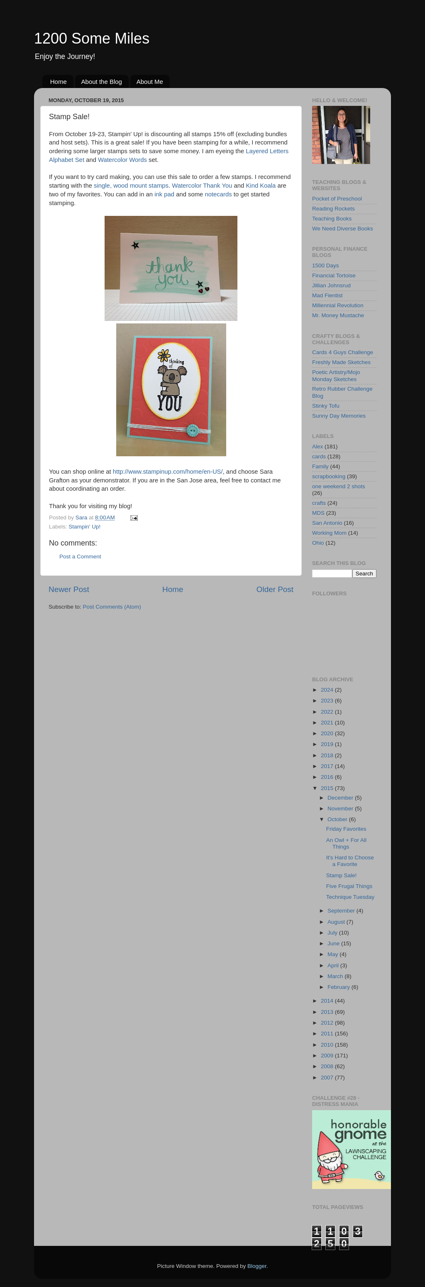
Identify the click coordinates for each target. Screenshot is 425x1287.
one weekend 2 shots (338, 486)
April (333, 965)
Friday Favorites (346, 829)
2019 (328, 744)
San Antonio (327, 523)
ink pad (165, 194)
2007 (328, 1077)
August (337, 922)
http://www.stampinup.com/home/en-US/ (168, 471)
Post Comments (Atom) (112, 607)
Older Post (274, 589)
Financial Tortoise (334, 275)
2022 (328, 712)
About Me (150, 81)
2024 (328, 690)
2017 (328, 766)
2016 (328, 777)
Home (58, 81)
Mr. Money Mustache (338, 315)
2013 (328, 1012)
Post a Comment (80, 556)
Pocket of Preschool (337, 199)
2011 (328, 1033)
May (333, 954)
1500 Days (325, 265)
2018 (328, 755)
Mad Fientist (327, 295)
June (334, 943)
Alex (317, 446)
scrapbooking (328, 476)
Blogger (256, 1266)
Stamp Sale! (341, 875)
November (341, 808)
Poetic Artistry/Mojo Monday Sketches (336, 375)
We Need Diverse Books (342, 228)
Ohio (318, 543)
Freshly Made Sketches (341, 362)
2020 (328, 733)
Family (320, 466)
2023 (328, 700)
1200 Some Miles (91, 38)
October (338, 819)
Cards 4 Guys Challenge (342, 352)
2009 (328, 1055)
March (335, 976)
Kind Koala (261, 185)
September (342, 911)
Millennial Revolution (338, 305)
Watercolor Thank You (202, 185)
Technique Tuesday (350, 897)
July (333, 933)
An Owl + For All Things (346, 843)
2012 (328, 1023)
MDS (318, 513)
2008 (328, 1066)
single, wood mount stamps (131, 185)
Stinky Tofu (326, 406)
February (339, 987)
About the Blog (101, 81)
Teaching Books (332, 218)
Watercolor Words (122, 160)
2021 (328, 722)
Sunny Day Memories (339, 416)
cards (319, 456)
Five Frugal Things (349, 886)
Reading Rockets (333, 209)
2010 (328, 1045)
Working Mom (329, 533)
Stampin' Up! (84, 527)
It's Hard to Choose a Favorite (350, 860)
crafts (319, 503)
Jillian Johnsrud (331, 285)
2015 (328, 788)
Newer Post (69, 589)
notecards (218, 194)
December (341, 798)
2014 (328, 1001)
